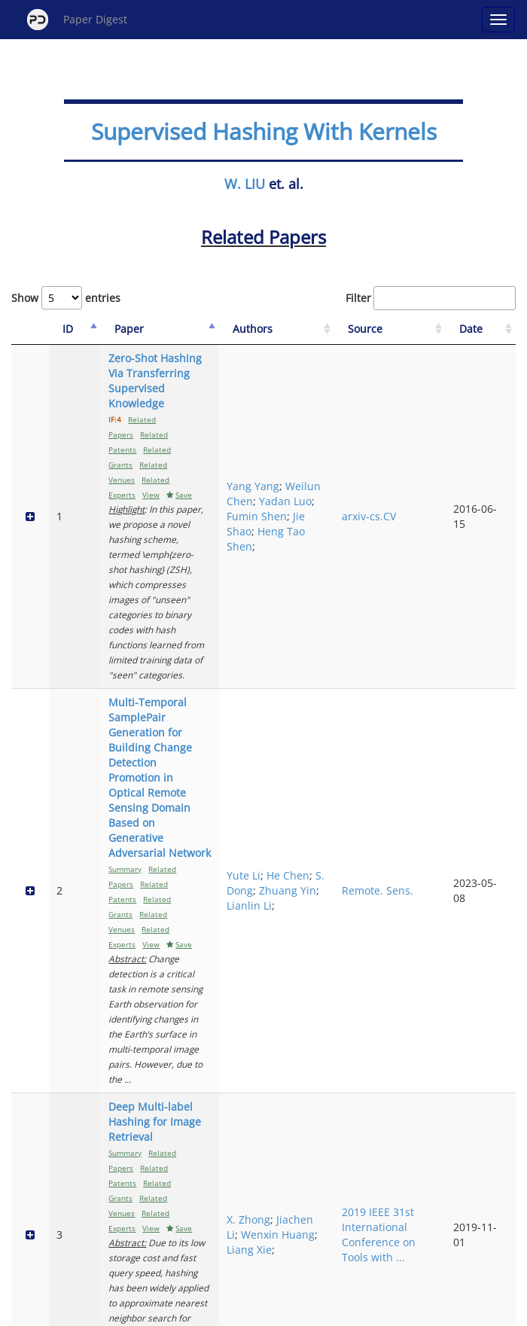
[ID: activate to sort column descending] (57, 329)
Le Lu (322, 931)
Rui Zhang (333, 1087)
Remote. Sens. (413, 589)
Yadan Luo (335, 411)
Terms (269, 1312)
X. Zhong (331, 707)
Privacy (306, 1312)
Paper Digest (77, 19)
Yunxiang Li (338, 856)
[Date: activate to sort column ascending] (490, 329)
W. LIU (244, 184)
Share (340, 1312)
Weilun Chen (341, 396)
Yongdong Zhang (334, 1117)
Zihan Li (329, 841)
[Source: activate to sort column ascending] (425, 329)
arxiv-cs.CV (419, 426)
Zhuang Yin (338, 604)
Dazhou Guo (340, 916)
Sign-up (232, 1312)
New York (386, 1312)
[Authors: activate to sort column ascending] (343, 329)
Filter (431, 298)
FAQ (200, 1312)
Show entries (65, 297)
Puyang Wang (327, 893)
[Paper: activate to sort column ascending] (189, 329)
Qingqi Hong (341, 976)
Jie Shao (329, 441)
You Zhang (328, 953)
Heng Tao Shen (333, 463)
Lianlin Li (332, 619)
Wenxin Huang (328, 745)
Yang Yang (335, 380)
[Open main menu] (498, 19)
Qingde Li (333, 871)
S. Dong (330, 581)
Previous (210, 1251)
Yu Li (321, 1064)
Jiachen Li (333, 722)
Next (328, 1251)
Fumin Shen (339, 426)
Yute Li (326, 559)
